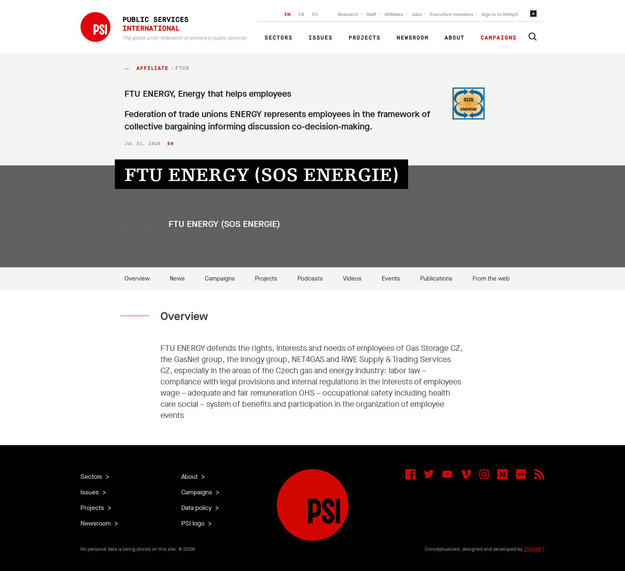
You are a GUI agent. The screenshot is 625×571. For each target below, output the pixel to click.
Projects (365, 38)
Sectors (278, 38)
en (170, 143)
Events (391, 279)
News (177, 279)
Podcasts (310, 279)
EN (287, 14)
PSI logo (193, 523)
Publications (436, 279)
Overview (137, 279)
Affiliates (394, 14)
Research (348, 14)
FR (301, 14)
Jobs (416, 14)
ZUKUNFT (534, 549)
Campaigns (499, 38)
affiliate (152, 68)
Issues (320, 38)
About (455, 38)
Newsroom (413, 38)
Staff (371, 14)
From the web (491, 279)
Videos (352, 279)
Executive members (451, 14)
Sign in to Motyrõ (499, 14)
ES (315, 14)
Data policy (197, 507)
